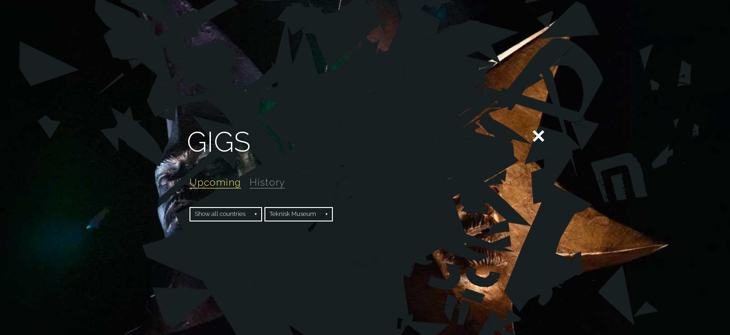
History (267, 182)
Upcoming (215, 182)
